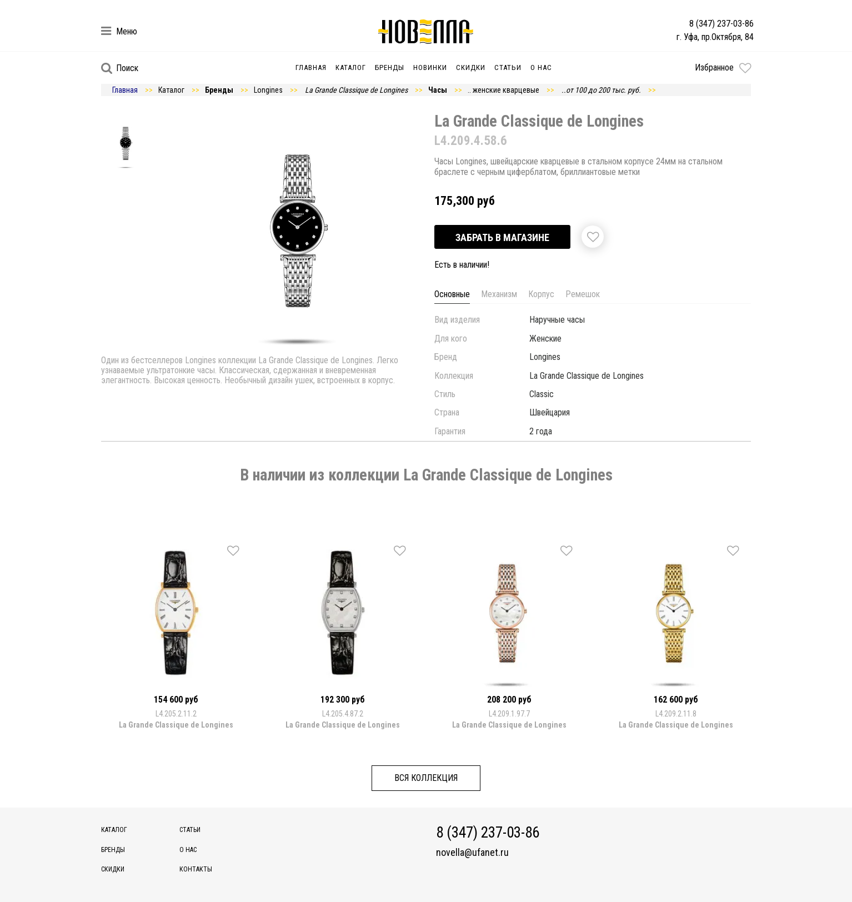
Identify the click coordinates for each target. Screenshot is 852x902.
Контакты (195, 869)
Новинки (430, 67)
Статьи (508, 67)
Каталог (350, 67)
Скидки (470, 67)
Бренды (389, 67)
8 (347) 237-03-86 (721, 23)
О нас (541, 67)
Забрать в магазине (502, 237)
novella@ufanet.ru (472, 852)
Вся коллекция (426, 778)
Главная (311, 67)
